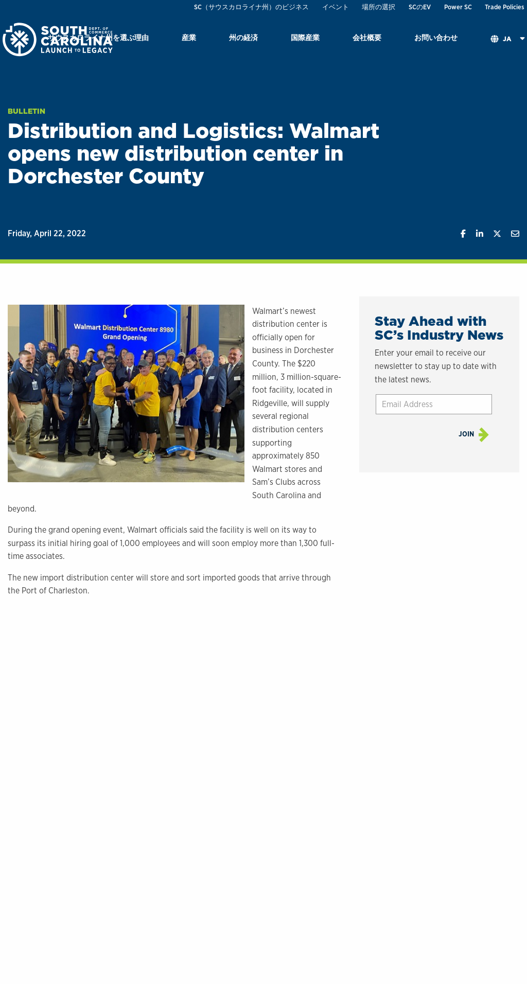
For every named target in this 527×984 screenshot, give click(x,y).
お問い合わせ (436, 37)
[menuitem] (189, 39)
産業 (189, 37)
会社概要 (367, 37)
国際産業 (305, 37)
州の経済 (243, 37)
